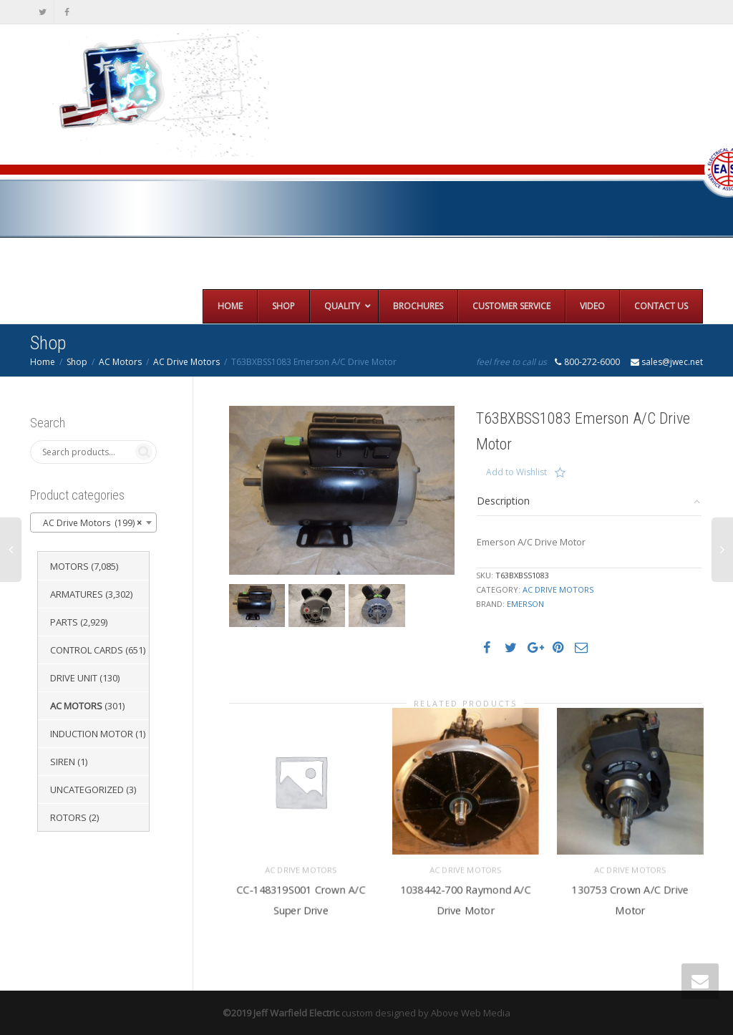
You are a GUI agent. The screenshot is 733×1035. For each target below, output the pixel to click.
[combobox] (93, 522)
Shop (77, 362)
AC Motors (120, 362)
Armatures (76, 594)
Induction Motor (91, 733)
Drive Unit (73, 677)
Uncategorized (87, 789)
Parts (64, 622)
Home (42, 362)
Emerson (525, 603)
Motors (69, 566)
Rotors (68, 817)
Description (503, 500)
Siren (62, 761)
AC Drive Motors (186, 362)
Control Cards (86, 649)
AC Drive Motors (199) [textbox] (89, 523)
